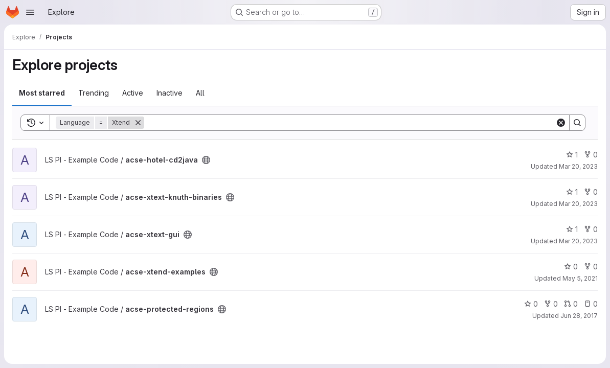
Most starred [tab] (42, 92)
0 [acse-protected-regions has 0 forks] (551, 304)
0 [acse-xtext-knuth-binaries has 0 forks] (591, 192)
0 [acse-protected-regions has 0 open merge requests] (571, 304)
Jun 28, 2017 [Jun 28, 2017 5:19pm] (579, 315)
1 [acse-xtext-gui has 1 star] (572, 229)
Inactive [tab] (169, 92)
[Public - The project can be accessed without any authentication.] (206, 160)
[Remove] (138, 123)
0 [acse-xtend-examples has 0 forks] (591, 266)
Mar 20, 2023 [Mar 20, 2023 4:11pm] (578, 166)
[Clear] (561, 123)
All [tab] (200, 92)
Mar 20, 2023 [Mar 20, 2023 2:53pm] (578, 204)
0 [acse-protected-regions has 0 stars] (531, 304)
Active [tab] (132, 92)
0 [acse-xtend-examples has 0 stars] (571, 266)
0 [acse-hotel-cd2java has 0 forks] (591, 154)
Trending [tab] (93, 92)
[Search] (349, 123)
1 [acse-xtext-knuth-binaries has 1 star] (572, 192)
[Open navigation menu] (30, 12)
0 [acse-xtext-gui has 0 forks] (591, 229)
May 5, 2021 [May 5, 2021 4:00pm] (580, 278)
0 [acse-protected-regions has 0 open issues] (591, 304)
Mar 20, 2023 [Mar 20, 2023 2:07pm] (578, 241)
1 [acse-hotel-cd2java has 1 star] (572, 154)
